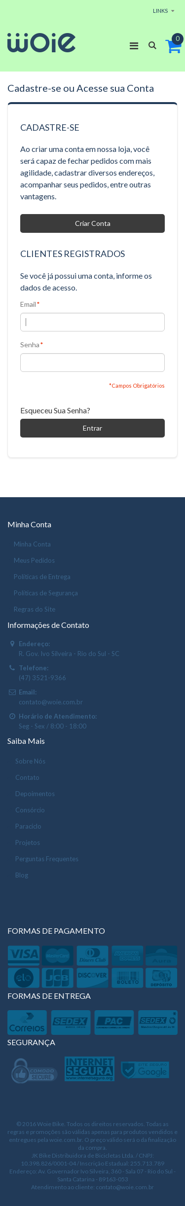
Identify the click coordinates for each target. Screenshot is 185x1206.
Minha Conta (32, 544)
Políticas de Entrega (42, 577)
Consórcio (30, 810)
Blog (21, 875)
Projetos (27, 842)
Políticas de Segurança (46, 593)
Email (28, 304)
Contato (27, 777)
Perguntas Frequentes (46, 859)
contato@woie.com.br (51, 702)
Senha (29, 344)
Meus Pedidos (34, 560)
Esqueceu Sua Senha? (55, 410)
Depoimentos (35, 794)
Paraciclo (28, 826)
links (160, 10)
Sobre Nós (30, 761)
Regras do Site (34, 609)
